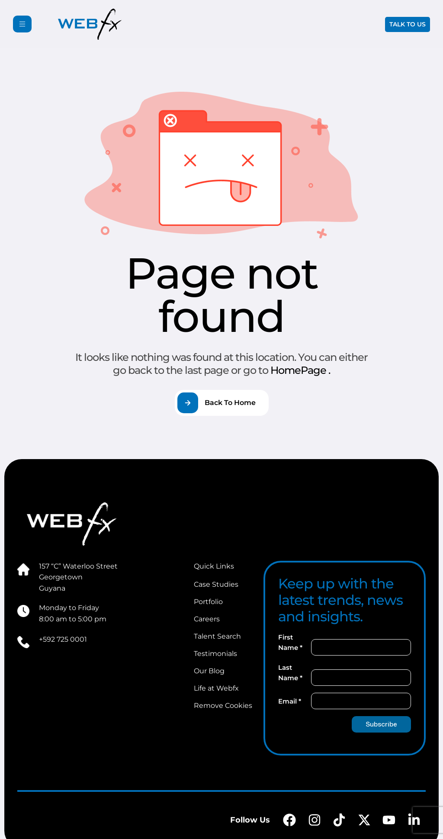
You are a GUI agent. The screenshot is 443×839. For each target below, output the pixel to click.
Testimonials (215, 653)
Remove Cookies (223, 705)
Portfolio (208, 602)
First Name (290, 642)
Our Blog (209, 671)
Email (289, 701)
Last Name (290, 672)
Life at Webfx (216, 688)
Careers (207, 619)
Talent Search (217, 636)
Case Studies (216, 584)
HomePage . (300, 370)
